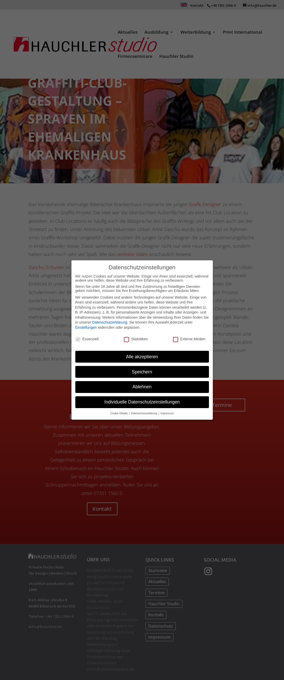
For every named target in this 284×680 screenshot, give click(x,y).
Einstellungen (86, 327)
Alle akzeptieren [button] (142, 356)
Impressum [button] (167, 413)
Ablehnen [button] (142, 386)
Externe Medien (189, 339)
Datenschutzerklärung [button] (144, 413)
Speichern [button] (142, 371)
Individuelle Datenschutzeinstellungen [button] (142, 402)
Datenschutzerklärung (109, 322)
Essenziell (87, 339)
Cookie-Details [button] (119, 413)
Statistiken (136, 339)
